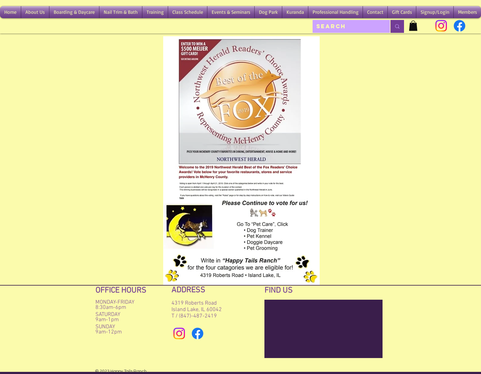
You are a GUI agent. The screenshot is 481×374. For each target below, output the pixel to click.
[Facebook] (459, 25)
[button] (35, 12)
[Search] (346, 26)
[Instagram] (441, 25)
